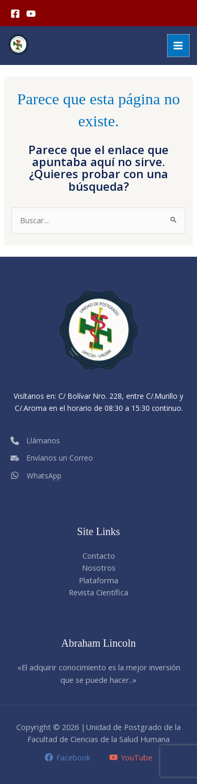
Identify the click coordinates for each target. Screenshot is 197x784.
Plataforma (98, 580)
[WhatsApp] (36, 475)
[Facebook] (15, 13)
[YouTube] (31, 13)
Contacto (98, 555)
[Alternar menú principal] (179, 46)
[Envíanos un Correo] (52, 458)
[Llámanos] (35, 440)
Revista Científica (98, 592)
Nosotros (99, 567)
